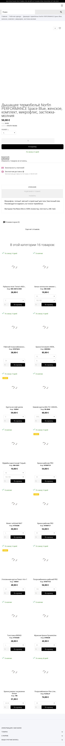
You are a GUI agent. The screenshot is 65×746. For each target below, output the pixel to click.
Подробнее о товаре (32, 191)
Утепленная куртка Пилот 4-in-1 (14, 579)
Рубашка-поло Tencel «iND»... (14, 287)
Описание (32, 187)
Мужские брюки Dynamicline (45, 635)
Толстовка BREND (14, 635)
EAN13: (4, 126)
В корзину (32, 147)
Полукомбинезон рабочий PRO (45, 579)
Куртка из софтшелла (14, 407)
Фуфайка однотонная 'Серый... (14, 463)
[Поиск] (61, 12)
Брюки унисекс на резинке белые (14, 692)
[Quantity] (7, 304)
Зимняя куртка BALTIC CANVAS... (45, 407)
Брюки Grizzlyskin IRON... (45, 347)
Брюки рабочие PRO (45, 463)
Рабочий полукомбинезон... (14, 347)
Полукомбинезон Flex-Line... (45, 691)
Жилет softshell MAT (14, 523)
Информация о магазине (11, 728)
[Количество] (28, 140)
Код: (3, 123)
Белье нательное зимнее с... (45, 287)
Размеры (32, 196)
